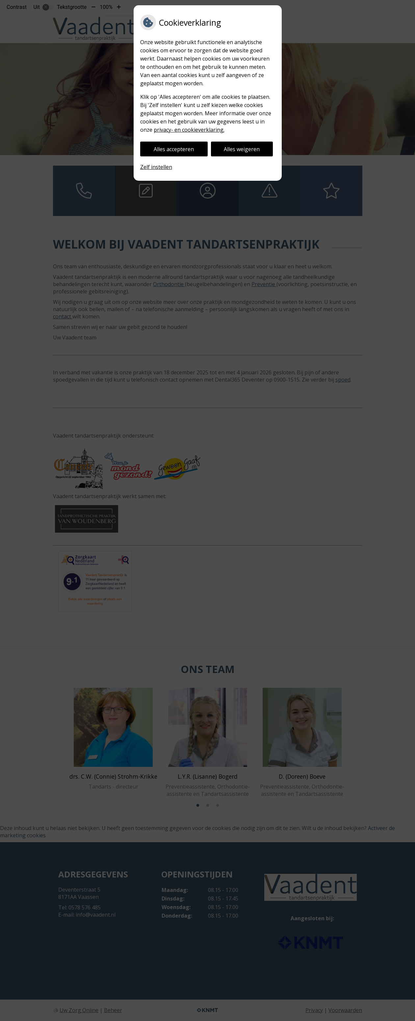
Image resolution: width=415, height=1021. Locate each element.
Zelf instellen (156, 167)
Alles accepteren (174, 149)
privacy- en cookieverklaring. (189, 129)
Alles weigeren (242, 149)
